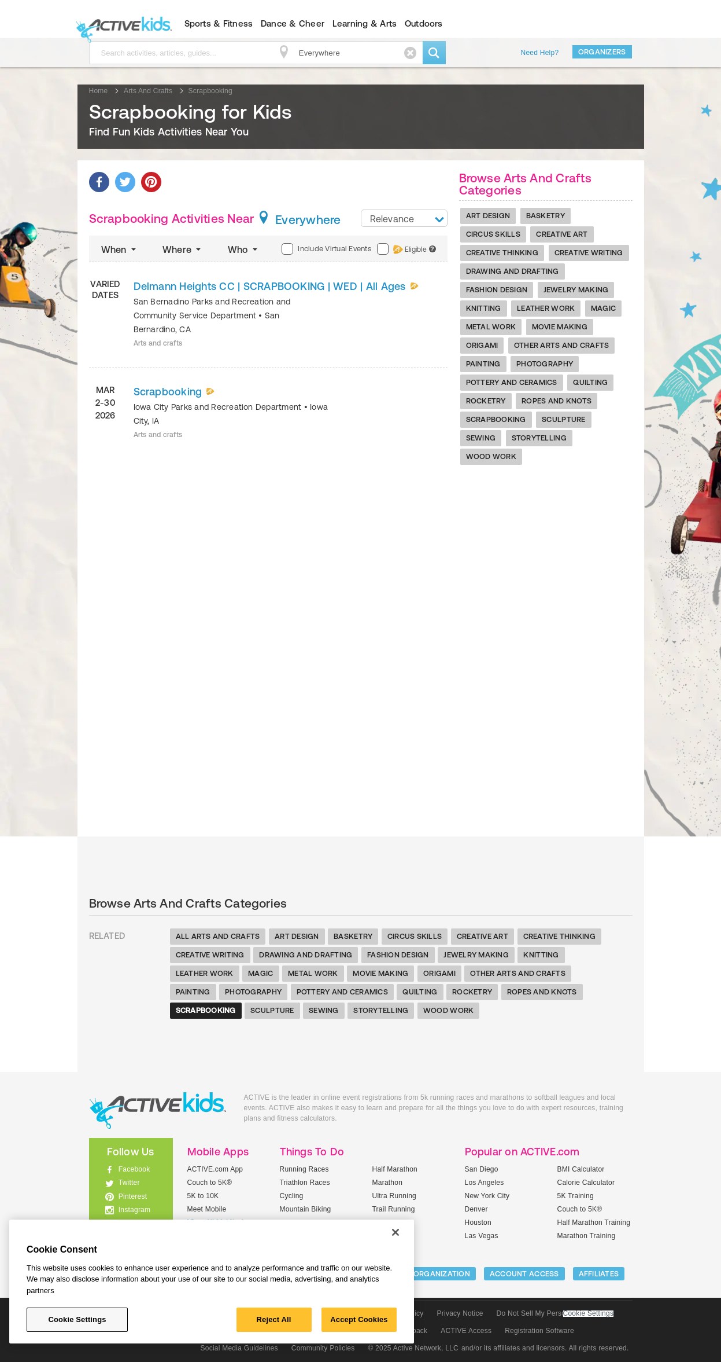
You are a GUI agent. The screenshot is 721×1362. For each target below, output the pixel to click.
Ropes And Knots (556, 401)
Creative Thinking (502, 252)
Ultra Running (394, 1196)
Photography (544, 363)
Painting (483, 363)
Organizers (602, 51)
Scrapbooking (496, 419)
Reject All (274, 1319)
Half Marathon (395, 1169)
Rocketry (486, 401)
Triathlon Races (305, 1183)
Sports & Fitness (218, 23)
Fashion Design (497, 289)
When (119, 249)
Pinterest (133, 1196)
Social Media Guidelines (239, 1348)
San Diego (481, 1169)
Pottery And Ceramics (511, 382)
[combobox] (404, 218)
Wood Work (491, 456)
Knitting (483, 308)
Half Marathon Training (594, 1222)
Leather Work (546, 308)
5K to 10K (203, 1196)
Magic (603, 308)
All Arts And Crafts (218, 936)
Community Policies (323, 1348)
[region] (211, 1281)
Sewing (481, 438)
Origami (482, 345)
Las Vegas (481, 1236)
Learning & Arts (364, 23)
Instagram (135, 1210)
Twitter (129, 1183)
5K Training (575, 1196)
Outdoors (424, 23)
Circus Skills (493, 234)
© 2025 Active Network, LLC (413, 1348)
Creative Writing (588, 252)
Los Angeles (484, 1183)
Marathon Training (586, 1236)
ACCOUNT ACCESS (524, 1273)
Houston (478, 1222)
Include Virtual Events (326, 249)
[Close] (395, 1232)
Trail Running (393, 1209)
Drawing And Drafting (512, 271)
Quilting (590, 382)
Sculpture (563, 419)
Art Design (488, 215)
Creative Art (561, 234)
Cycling (292, 1196)
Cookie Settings (588, 1313)
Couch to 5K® (209, 1183)
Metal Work (491, 326)
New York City (487, 1196)
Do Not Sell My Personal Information (555, 1313)
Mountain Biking (305, 1209)
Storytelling (539, 438)
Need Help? (540, 53)
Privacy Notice (460, 1313)
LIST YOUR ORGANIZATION (422, 1273)
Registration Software (539, 1331)
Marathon (387, 1183)
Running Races (304, 1169)
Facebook (134, 1169)
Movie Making (559, 326)
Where (183, 249)
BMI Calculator (581, 1169)
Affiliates (599, 1273)
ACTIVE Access (466, 1331)
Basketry (545, 215)
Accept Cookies (358, 1319)
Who (244, 249)
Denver (476, 1209)
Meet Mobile (207, 1209)
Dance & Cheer (292, 23)
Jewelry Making (576, 289)
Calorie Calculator (586, 1183)
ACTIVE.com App (215, 1169)
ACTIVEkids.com (121, 24)
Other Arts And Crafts (561, 345)
